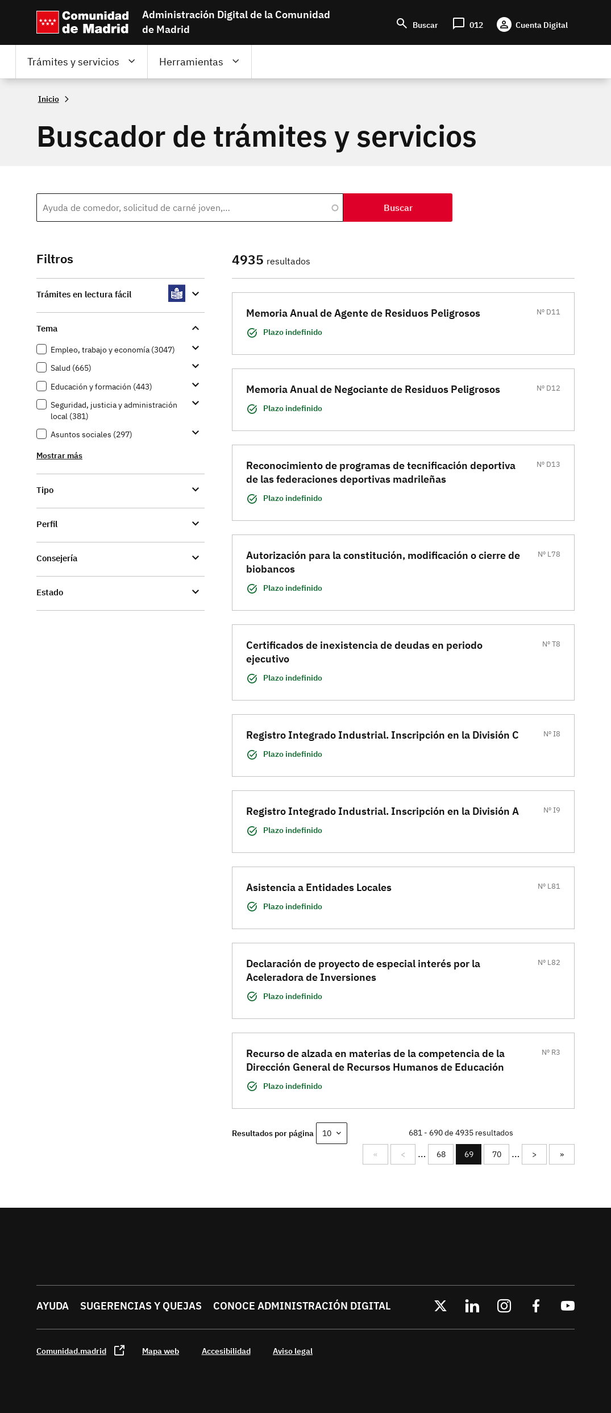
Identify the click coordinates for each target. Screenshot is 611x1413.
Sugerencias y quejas (141, 1305)
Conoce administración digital (301, 1305)
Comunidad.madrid (71, 1350)
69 (472, 1157)
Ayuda (52, 1305)
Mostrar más (59, 455)
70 (500, 1154)
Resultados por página (273, 1133)
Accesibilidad (226, 1350)
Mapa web (160, 1350)
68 (444, 1154)
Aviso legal (293, 1350)
